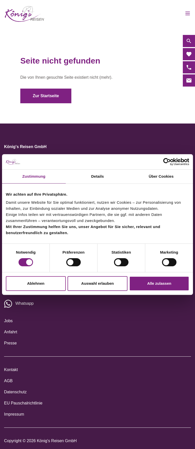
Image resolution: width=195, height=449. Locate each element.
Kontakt (11, 370)
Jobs (8, 321)
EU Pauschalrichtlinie (23, 403)
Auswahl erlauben (97, 283)
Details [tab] (97, 176)
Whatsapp (24, 303)
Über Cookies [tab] (161, 176)
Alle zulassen (159, 283)
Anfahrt (10, 332)
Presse (10, 343)
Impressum (14, 414)
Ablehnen (35, 283)
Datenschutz (15, 392)
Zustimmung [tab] (33, 176)
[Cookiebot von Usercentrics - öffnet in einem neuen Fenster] (167, 162)
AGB (8, 381)
